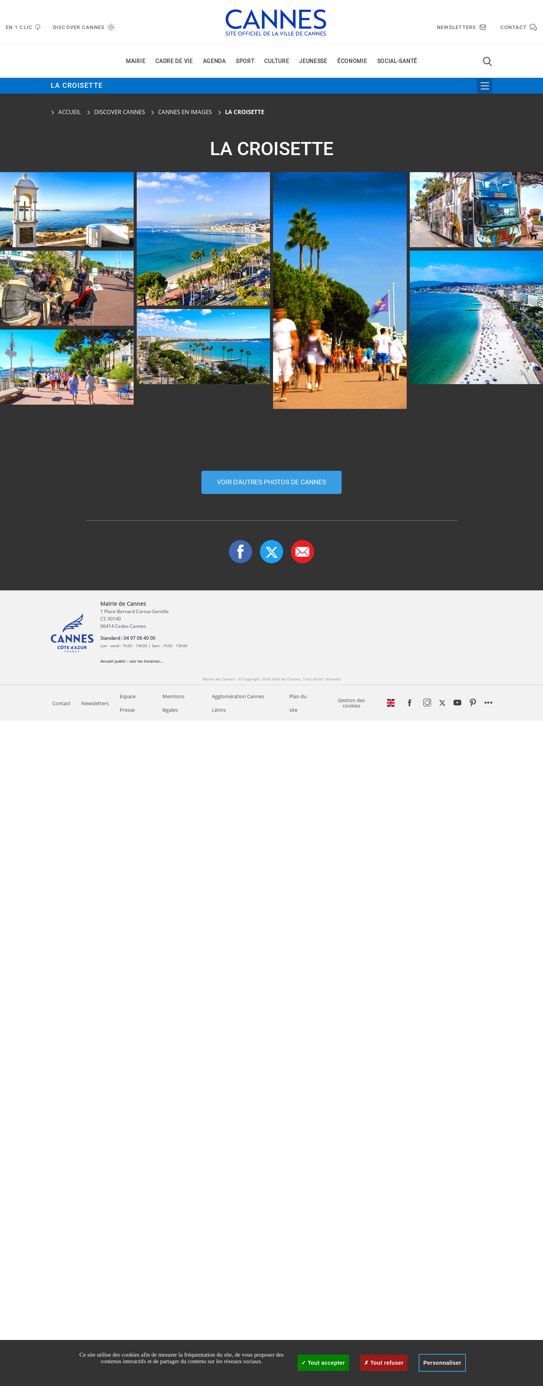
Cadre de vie (173, 61)
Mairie (135, 61)
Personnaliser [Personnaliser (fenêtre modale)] (442, 1363)
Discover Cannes (119, 112)
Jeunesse (313, 61)
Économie (352, 61)
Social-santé (397, 61)
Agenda (214, 61)
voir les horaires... (146, 1326)
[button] (302, 1217)
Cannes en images (185, 112)
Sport (245, 61)
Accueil (66, 112)
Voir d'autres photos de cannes (271, 1147)
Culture (276, 61)
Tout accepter (323, 1363)
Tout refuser (384, 1363)
